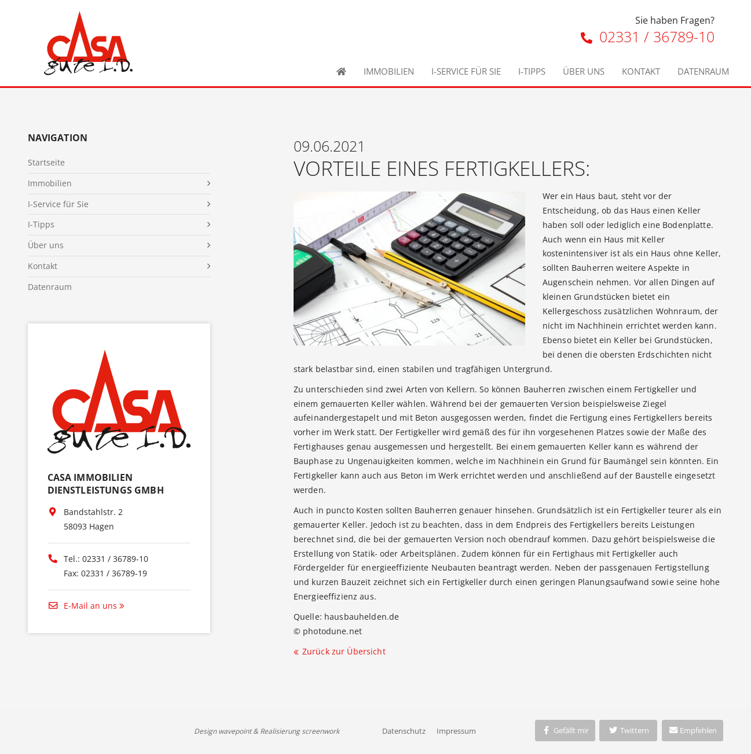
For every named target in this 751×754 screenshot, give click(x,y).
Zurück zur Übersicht (344, 651)
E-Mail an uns (82, 605)
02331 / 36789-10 (648, 36)
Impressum (456, 731)
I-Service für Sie (466, 71)
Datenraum (703, 71)
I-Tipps (531, 71)
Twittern (628, 730)
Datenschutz (404, 731)
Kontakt (641, 71)
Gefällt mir (565, 730)
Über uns (584, 71)
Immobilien (389, 71)
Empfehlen (692, 730)
